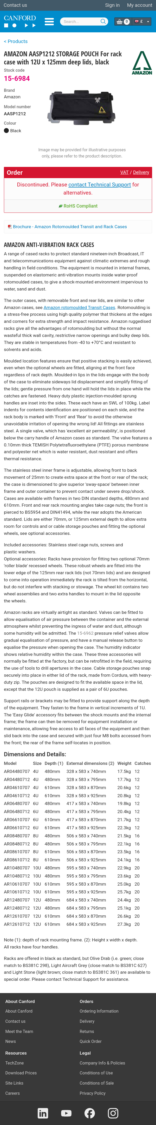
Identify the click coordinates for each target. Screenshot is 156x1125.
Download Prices (21, 1072)
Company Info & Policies (102, 1063)
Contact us (15, 5)
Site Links (14, 1083)
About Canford (18, 1011)
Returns (87, 1031)
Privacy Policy (93, 1093)
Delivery (141, 172)
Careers (12, 1093)
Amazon (12, 96)
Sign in (112, 5)
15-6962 (85, 633)
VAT (124, 172)
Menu (49, 21)
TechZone (14, 1063)
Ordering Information (99, 1011)
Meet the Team (19, 1031)
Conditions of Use (96, 1072)
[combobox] (84, 21)
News (10, 1041)
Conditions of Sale (97, 1083)
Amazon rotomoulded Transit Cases (79, 307)
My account (139, 5)
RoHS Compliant (78, 206)
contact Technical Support (99, 185)
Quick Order (91, 1041)
